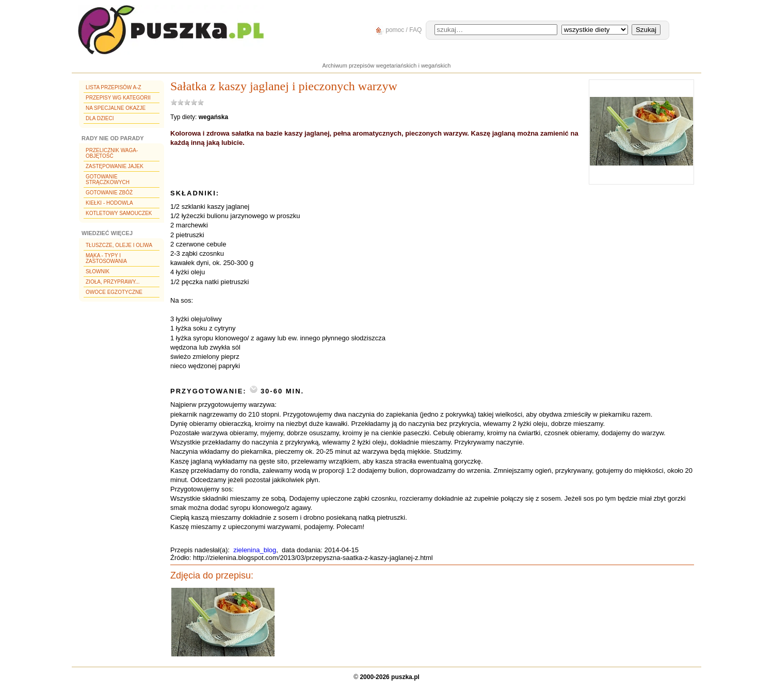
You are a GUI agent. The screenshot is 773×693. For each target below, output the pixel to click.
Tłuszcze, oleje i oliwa (119, 245)
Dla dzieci (100, 118)
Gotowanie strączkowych (108, 179)
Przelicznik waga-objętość (112, 153)
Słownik (97, 271)
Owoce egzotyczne (114, 292)
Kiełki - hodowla (109, 203)
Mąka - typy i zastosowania (106, 258)
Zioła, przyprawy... (112, 282)
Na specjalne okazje (116, 108)
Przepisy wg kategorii (118, 98)
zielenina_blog (254, 550)
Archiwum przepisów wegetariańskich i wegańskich (387, 65)
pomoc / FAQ (397, 30)
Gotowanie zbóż (109, 192)
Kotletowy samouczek (119, 213)
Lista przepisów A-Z (113, 87)
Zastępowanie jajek (114, 166)
